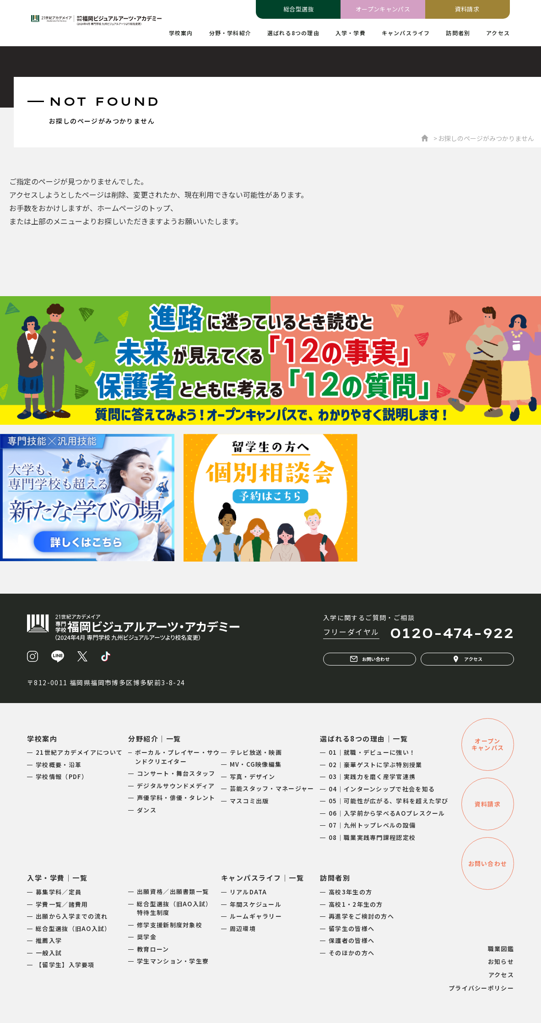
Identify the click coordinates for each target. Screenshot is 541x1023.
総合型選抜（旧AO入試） (73, 928)
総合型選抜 (298, 9)
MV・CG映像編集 (256, 764)
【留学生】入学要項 (65, 964)
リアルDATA (248, 892)
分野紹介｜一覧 (154, 738)
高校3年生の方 (350, 892)
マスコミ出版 (249, 800)
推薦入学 (49, 940)
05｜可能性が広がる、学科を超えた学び (389, 800)
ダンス (147, 810)
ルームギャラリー (256, 916)
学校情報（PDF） (62, 776)
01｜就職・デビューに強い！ (372, 752)
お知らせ (501, 961)
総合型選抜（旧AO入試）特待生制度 (174, 908)
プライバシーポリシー (481, 988)
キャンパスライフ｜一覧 (262, 877)
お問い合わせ (370, 659)
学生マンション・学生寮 (173, 961)
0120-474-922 (452, 633)
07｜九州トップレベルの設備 (372, 825)
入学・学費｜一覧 (57, 877)
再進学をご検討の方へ (361, 916)
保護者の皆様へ (351, 940)
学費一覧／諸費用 (62, 904)
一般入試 (49, 952)
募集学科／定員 (58, 892)
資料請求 (467, 9)
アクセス (467, 659)
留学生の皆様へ (351, 928)
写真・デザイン (253, 776)
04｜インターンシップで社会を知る (382, 789)
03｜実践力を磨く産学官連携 (372, 776)
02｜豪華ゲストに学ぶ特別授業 (375, 764)
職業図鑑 (501, 948)
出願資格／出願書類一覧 (173, 891)
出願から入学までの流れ (72, 916)
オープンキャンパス (383, 9)
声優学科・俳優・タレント (176, 797)
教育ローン (153, 949)
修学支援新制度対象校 (169, 924)
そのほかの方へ (351, 952)
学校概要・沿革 (58, 764)
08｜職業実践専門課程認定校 (372, 837)
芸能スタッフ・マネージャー (272, 788)
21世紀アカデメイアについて (79, 752)
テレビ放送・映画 (256, 752)
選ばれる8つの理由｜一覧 (364, 738)
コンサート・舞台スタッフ (176, 773)
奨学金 (147, 936)
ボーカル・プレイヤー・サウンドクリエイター (177, 757)
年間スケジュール (255, 904)
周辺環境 (243, 928)
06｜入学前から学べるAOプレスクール (387, 813)
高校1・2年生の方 (356, 904)
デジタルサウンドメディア (176, 785)
